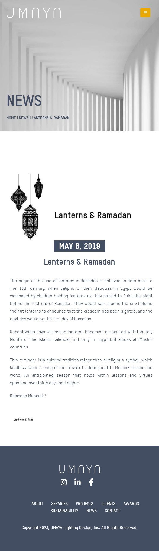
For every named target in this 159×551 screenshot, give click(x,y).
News (91, 510)
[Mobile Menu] (145, 12)
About (37, 503)
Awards (131, 503)
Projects (84, 503)
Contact (112, 510)
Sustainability (64, 510)
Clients (108, 503)
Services (59, 503)
